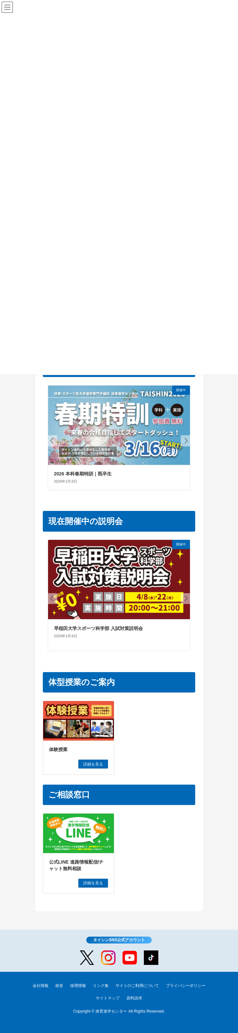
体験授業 (58, 749)
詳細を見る (93, 764)
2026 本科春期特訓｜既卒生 (83, 473)
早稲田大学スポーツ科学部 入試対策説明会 (98, 628)
